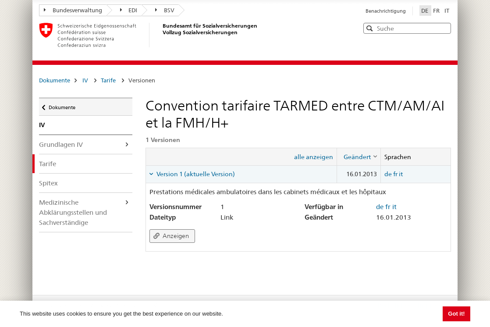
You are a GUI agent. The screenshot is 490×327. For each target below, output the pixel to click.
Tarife (108, 80)
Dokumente (54, 80)
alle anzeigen (313, 156)
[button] (443, 27)
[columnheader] (358, 156)
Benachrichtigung (386, 11)
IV (85, 80)
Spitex (48, 183)
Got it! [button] (456, 313)
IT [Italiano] (446, 10)
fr (395, 174)
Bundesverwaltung (73, 10)
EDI (129, 10)
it (401, 174)
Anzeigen (171, 235)
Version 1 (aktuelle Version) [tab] (195, 174)
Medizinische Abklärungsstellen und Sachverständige (73, 212)
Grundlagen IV (61, 144)
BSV (164, 10)
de (388, 174)
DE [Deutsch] (425, 10)
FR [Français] (437, 10)
